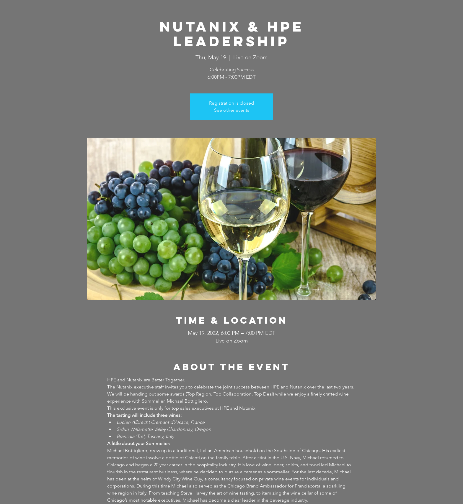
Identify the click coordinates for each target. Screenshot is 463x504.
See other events (231, 110)
